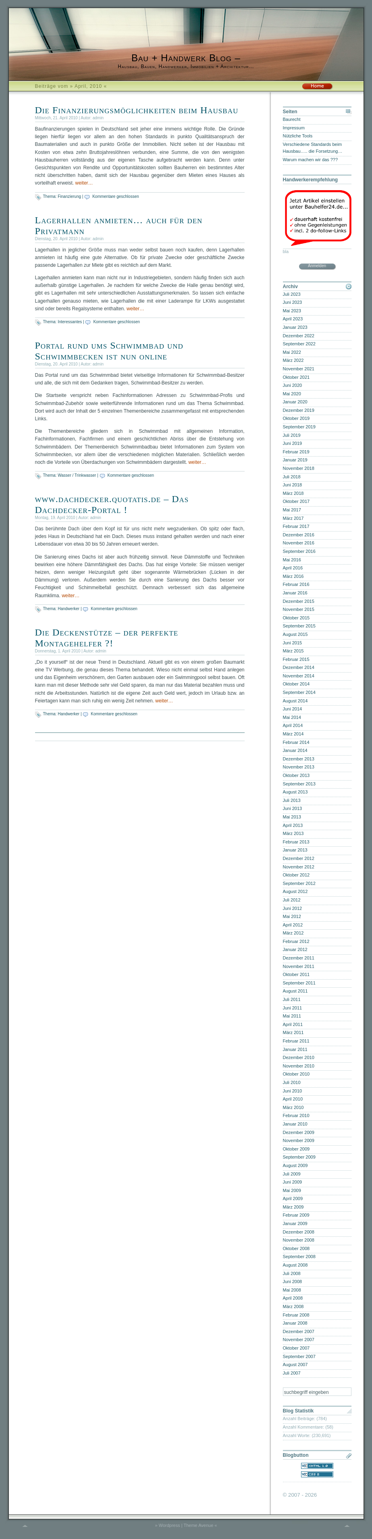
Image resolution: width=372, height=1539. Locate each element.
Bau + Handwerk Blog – (186, 57)
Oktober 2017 (296, 501)
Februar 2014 (296, 742)
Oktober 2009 (296, 1148)
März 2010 (293, 1107)
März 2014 (293, 733)
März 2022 (293, 360)
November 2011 (298, 966)
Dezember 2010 (298, 1057)
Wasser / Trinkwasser (77, 475)
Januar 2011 (295, 1049)
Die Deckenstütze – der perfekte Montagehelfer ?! (107, 637)
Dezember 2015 (298, 601)
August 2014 (295, 700)
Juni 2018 (292, 484)
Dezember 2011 (298, 957)
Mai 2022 (292, 352)
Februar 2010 (296, 1115)
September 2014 (299, 692)
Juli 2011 (292, 999)
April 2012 (293, 924)
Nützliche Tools (298, 135)
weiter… (84, 183)
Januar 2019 (295, 459)
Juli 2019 (292, 435)
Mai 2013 (292, 816)
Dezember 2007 (298, 1331)
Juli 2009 (292, 1173)
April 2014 (293, 725)
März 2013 (293, 833)
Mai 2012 (292, 916)
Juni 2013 (292, 808)
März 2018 (293, 493)
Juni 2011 (292, 1007)
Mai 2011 (292, 1016)
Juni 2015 (292, 642)
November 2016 (298, 542)
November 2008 (298, 1240)
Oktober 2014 (296, 683)
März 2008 (293, 1306)
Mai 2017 (292, 509)
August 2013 (295, 791)
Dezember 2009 (298, 1132)
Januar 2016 (295, 592)
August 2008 (295, 1265)
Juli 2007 (292, 1373)
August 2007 (295, 1364)
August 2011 (295, 991)
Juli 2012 (292, 899)
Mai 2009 (292, 1190)
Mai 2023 (292, 310)
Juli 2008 (292, 1273)
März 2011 (293, 1032)
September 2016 (299, 551)
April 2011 (293, 1024)
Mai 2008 (292, 1290)
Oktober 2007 (296, 1348)
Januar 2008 (295, 1323)
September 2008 (299, 1256)
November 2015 (298, 609)
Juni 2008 (292, 1281)
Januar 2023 (295, 327)
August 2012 (295, 891)
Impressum (294, 127)
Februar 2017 (296, 526)
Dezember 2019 (298, 410)
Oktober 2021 (296, 377)
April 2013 (293, 825)
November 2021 (298, 368)
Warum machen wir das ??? (310, 159)
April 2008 (293, 1298)
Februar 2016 (296, 584)
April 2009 (293, 1198)
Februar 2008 (296, 1315)
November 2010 (298, 1065)
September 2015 (299, 625)
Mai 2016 (292, 559)
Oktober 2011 (296, 974)
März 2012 (293, 932)
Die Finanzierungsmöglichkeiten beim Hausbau (137, 110)
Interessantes (70, 322)
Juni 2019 (292, 443)
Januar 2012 (295, 949)
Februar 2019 (296, 451)
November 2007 (298, 1339)
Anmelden (317, 266)
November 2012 (298, 866)
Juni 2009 (292, 1182)
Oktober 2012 (296, 874)
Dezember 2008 (298, 1232)
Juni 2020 (292, 385)
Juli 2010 (292, 1082)
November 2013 (298, 766)
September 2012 (299, 883)
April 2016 (293, 567)
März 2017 (293, 518)
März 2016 (293, 576)
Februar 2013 (296, 841)
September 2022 (299, 343)
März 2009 (293, 1207)
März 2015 (293, 650)
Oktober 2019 (296, 418)
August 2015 (295, 634)
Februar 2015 (296, 659)
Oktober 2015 (296, 617)
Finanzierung (69, 196)
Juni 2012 (292, 908)
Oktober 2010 (296, 1074)
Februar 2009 (296, 1215)
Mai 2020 (292, 393)
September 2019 (299, 426)
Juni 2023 (292, 302)
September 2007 (299, 1356)
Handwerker (68, 608)
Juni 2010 (292, 1090)
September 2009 (299, 1157)
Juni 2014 (292, 708)
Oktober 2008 (296, 1248)
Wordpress (169, 1525)
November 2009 (298, 1140)
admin (98, 118)
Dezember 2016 (298, 534)
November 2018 (298, 468)
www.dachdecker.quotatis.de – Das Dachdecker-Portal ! (112, 504)
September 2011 (299, 982)
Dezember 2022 (298, 335)
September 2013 (299, 783)
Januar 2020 (295, 401)
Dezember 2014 (298, 667)
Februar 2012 (296, 941)
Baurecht (292, 119)
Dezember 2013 (298, 758)
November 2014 (298, 675)
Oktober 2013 (296, 775)
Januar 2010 (295, 1124)
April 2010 (293, 1099)
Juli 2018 (292, 476)
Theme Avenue (198, 1525)
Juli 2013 (292, 800)
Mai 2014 (292, 717)
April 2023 (293, 318)
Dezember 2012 (298, 858)
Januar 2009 (295, 1223)
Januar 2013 (295, 849)
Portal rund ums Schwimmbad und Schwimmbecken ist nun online (109, 350)
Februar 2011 (296, 1040)
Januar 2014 (295, 750)
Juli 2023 (292, 294)
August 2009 (295, 1165)
